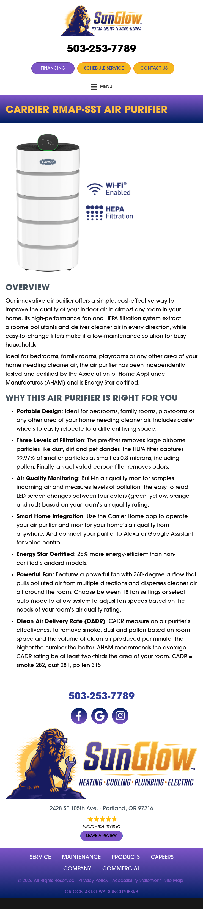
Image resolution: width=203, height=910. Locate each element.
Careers (162, 857)
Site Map (173, 881)
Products (126, 857)
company (77, 869)
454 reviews (109, 827)
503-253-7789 (101, 49)
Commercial (121, 869)
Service (40, 857)
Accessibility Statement (136, 881)
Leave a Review (101, 836)
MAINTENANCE (81, 857)
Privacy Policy (93, 881)
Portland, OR (119, 809)
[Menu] (101, 87)
